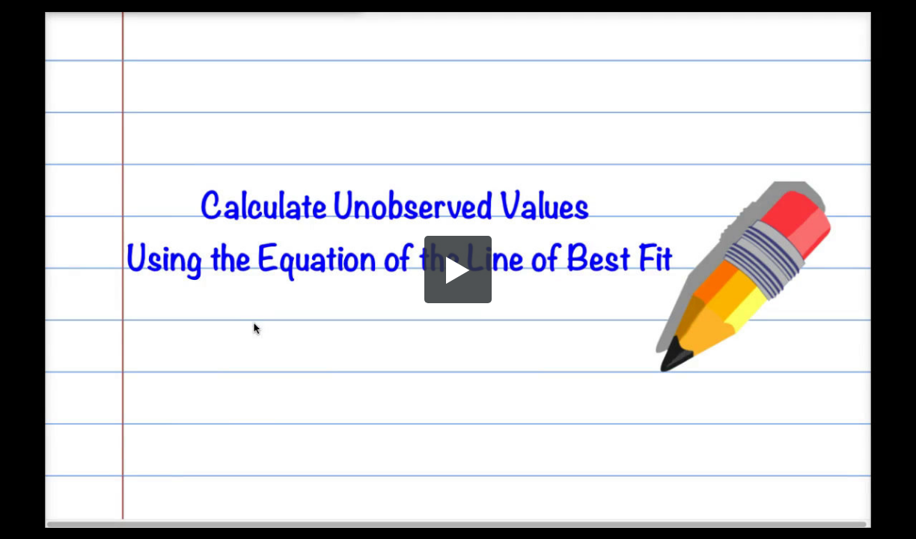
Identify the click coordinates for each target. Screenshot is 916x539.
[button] (458, 269)
